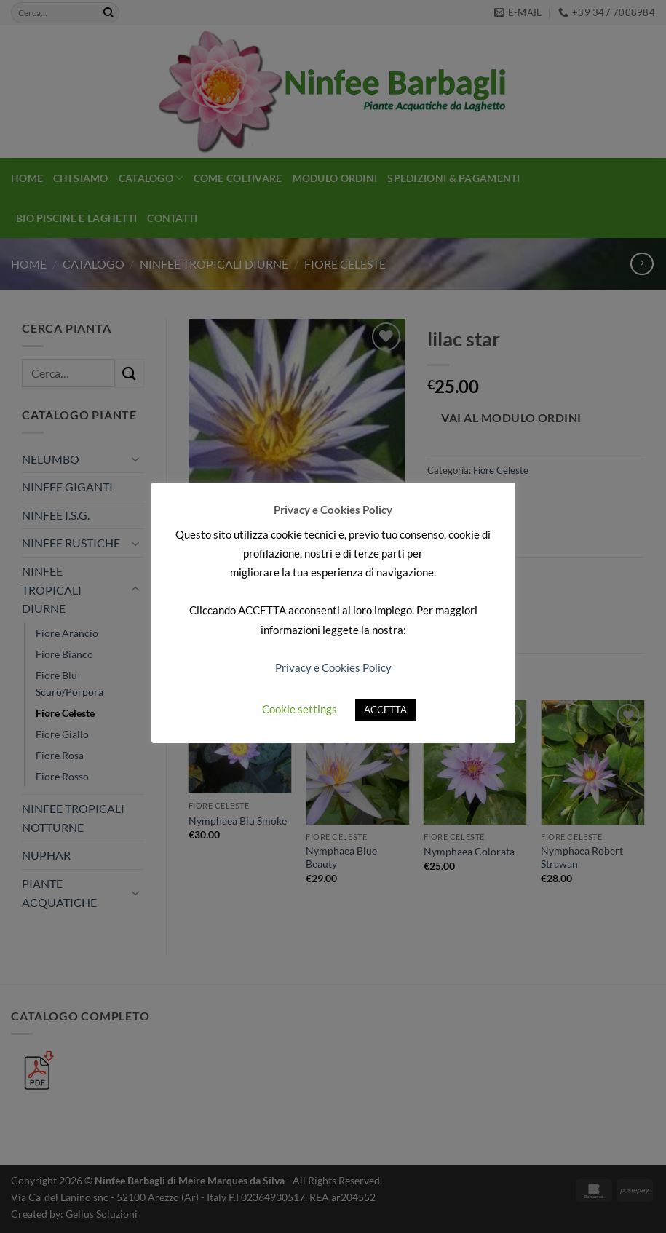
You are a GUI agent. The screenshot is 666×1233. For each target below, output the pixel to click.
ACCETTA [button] (385, 709)
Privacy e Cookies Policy (333, 667)
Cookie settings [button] (299, 708)
